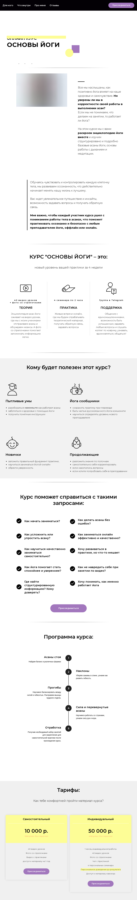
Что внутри (24, 5)
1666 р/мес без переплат (36, 836)
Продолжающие (84, 455)
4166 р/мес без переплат (101, 836)
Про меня (40, 5)
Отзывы (54, 5)
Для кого (8, 5)
